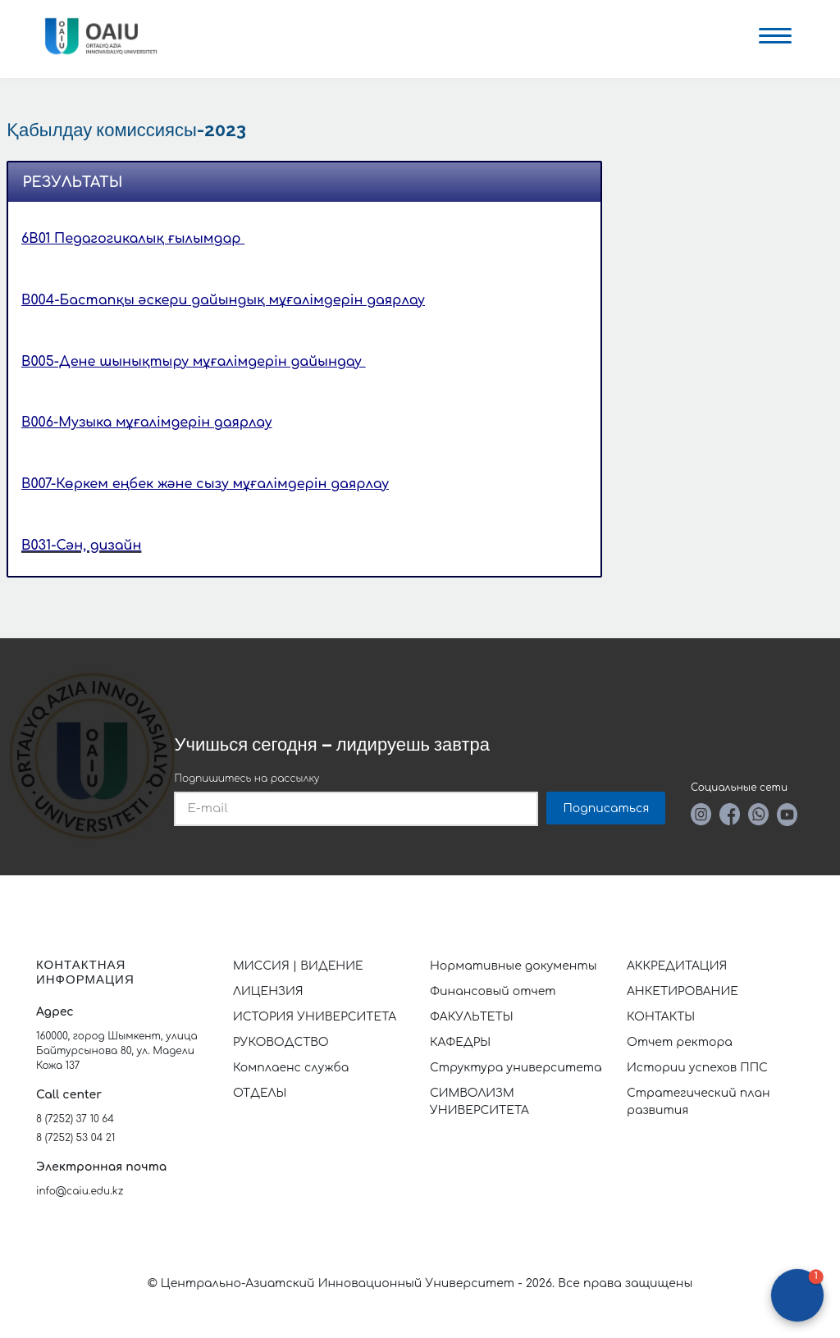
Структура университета (516, 1068)
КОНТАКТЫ (661, 1017)
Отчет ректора (680, 1042)
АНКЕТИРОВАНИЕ (682, 991)
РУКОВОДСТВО (281, 1042)
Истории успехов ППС (697, 1068)
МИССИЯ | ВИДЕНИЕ (298, 966)
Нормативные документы (513, 966)
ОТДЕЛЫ (259, 1093)
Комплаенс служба (291, 1068)
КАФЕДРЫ (460, 1042)
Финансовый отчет (493, 991)
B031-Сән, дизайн (81, 545)
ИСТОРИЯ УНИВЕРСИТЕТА (314, 1017)
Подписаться (606, 808)
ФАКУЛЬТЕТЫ (472, 1017)
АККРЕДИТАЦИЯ (677, 966)
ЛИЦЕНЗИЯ (268, 991)
